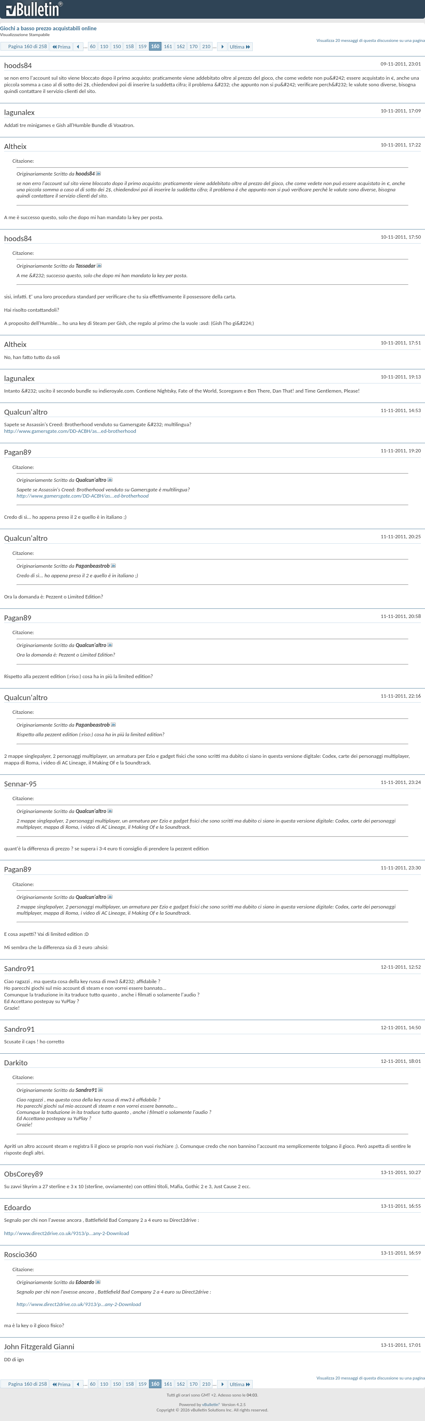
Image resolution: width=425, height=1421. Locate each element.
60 (92, 46)
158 (129, 46)
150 (117, 46)
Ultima (240, 47)
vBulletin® (211, 1404)
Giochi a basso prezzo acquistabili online (48, 28)
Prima (61, 47)
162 (181, 46)
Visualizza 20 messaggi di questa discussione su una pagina (371, 40)
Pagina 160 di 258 (27, 46)
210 (206, 46)
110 (104, 46)
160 (155, 46)
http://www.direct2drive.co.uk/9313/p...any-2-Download (66, 1233)
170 (193, 46)
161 (168, 46)
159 (142, 46)
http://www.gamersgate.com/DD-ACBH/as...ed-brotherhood (70, 431)
